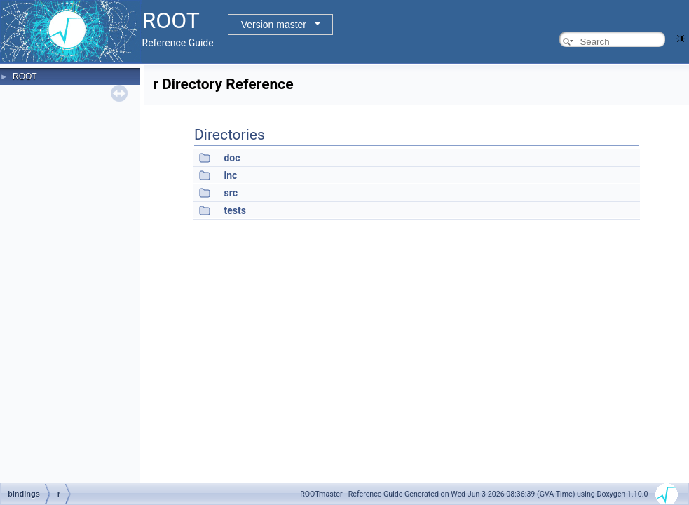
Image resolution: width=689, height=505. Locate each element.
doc (232, 157)
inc (230, 175)
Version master (273, 24)
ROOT (25, 76)
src (230, 192)
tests (234, 210)
